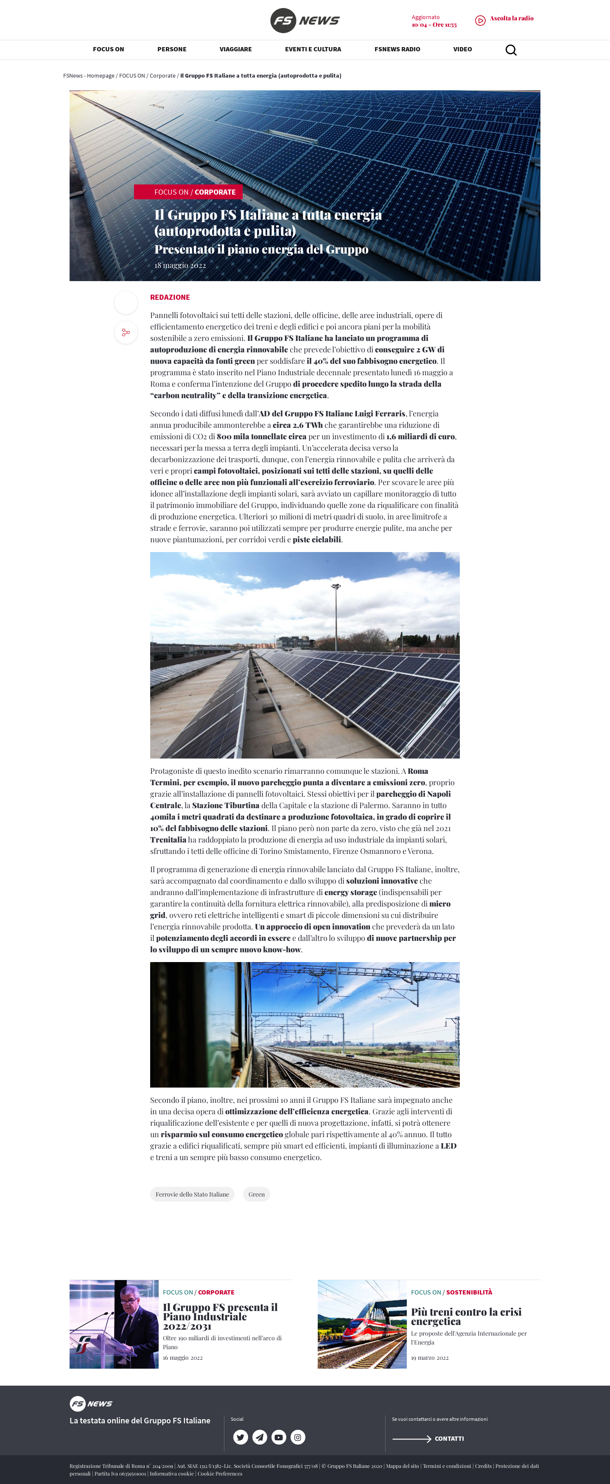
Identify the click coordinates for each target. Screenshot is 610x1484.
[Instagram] (297, 1437)
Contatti (428, 1438)
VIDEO (462, 51)
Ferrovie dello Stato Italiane (192, 1194)
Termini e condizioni (448, 1465)
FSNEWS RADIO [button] (397, 51)
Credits (484, 1465)
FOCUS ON (132, 75)
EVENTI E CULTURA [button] (313, 51)
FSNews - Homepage (89, 75)
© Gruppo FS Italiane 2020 (352, 1465)
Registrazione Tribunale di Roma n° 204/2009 (122, 1465)
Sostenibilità (469, 1292)
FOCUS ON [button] (108, 51)
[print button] (126, 302)
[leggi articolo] (114, 1323)
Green (257, 1194)
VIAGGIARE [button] (236, 51)
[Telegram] (259, 1437)
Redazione (170, 297)
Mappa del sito (403, 1465)
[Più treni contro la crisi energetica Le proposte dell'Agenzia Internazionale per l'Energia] (475, 1327)
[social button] (126, 332)
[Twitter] (240, 1437)
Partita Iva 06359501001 (121, 1473)
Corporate (163, 75)
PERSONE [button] (172, 51)
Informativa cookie (172, 1473)
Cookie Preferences (220, 1473)
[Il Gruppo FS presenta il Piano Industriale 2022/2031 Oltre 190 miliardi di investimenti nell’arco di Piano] (227, 1326)
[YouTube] (278, 1437)
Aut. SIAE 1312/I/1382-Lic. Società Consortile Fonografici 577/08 (248, 1465)
